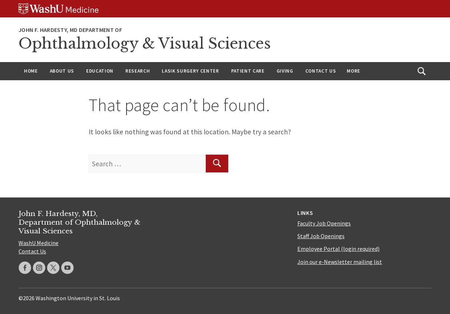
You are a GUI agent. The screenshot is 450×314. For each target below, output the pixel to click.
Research (137, 71)
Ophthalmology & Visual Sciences (145, 43)
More (353, 71)
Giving (285, 71)
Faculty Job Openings (324, 223)
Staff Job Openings (321, 236)
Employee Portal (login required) (338, 248)
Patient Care (248, 71)
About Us (62, 71)
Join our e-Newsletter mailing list (339, 261)
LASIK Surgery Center (190, 71)
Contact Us (320, 71)
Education (99, 71)
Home (31, 71)
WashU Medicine (39, 242)
